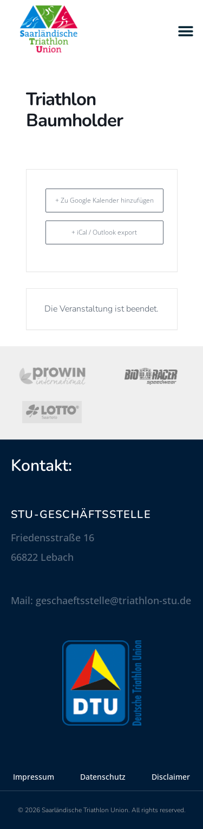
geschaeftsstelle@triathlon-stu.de (113, 600)
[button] (185, 31)
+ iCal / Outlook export (104, 232)
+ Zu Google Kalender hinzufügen (104, 200)
